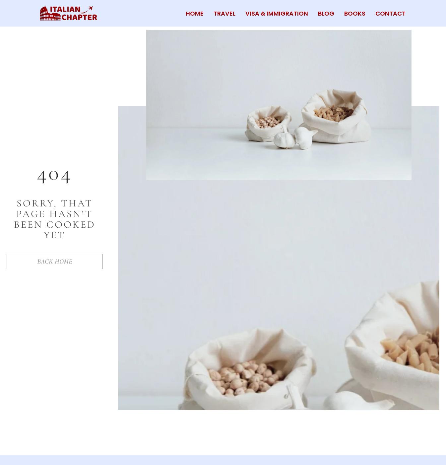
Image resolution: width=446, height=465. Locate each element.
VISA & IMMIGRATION (276, 13)
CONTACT (390, 13)
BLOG (326, 13)
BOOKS (354, 13)
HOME (195, 13)
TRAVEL (224, 13)
